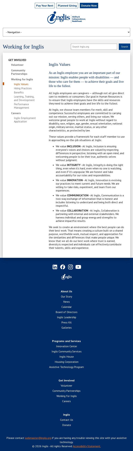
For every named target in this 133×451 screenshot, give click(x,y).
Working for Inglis (22, 79)
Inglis (66, 414)
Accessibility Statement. (87, 446)
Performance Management (21, 105)
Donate (66, 425)
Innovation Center (66, 346)
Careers (16, 113)
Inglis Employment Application (25, 119)
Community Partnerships (19, 72)
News (66, 301)
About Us (66, 291)
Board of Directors (66, 312)
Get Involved (17, 60)
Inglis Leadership (66, 317)
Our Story (66, 296)
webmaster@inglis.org (38, 438)
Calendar (66, 307)
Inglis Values (21, 84)
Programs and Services (66, 341)
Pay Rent (44, 5)
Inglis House (66, 356)
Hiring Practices (23, 88)
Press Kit (66, 322)
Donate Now (89, 5)
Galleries (66, 327)
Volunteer (17, 64)
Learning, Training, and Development (24, 98)
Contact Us (66, 419)
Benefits (19, 92)
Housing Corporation (66, 361)
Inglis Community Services (67, 351)
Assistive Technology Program (66, 367)
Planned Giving (67, 5)
